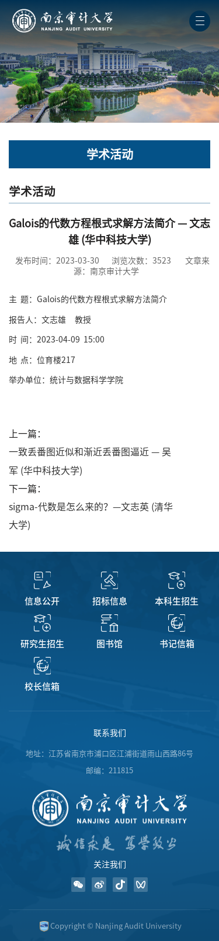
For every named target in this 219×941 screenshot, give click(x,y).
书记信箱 (176, 643)
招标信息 (109, 601)
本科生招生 (177, 601)
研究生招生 (42, 643)
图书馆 (109, 643)
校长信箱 (42, 686)
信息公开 (42, 601)
